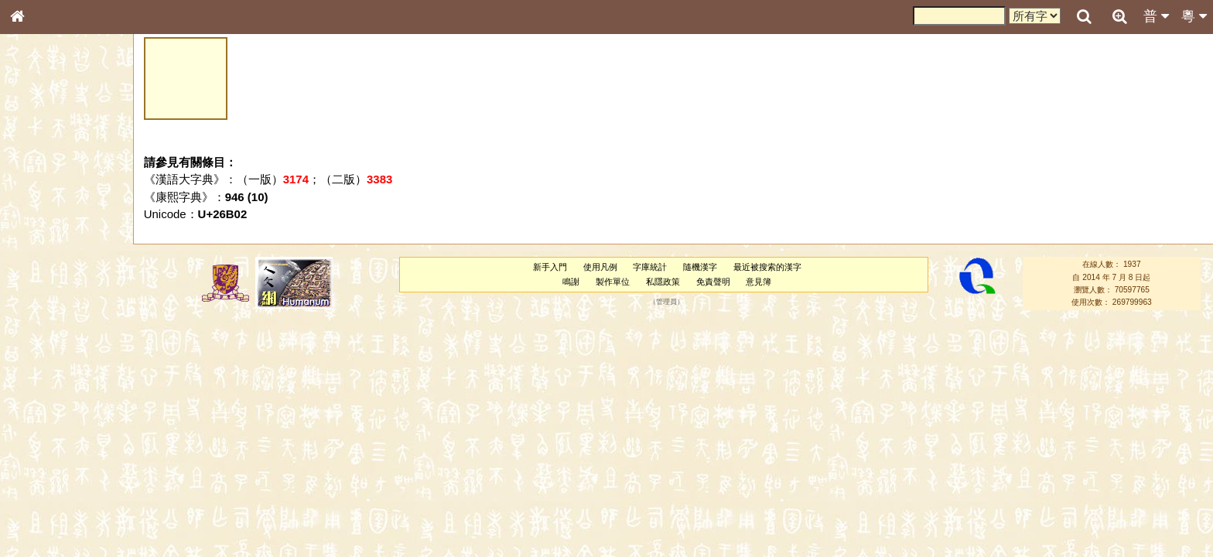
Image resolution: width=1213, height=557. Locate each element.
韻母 (52, 414)
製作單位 (613, 281)
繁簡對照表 (42, 530)
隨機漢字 (700, 267)
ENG (68, 170)
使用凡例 (600, 267)
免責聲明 (713, 281)
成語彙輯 (37, 515)
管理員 (666, 302)
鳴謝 (570, 281)
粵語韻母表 (42, 338)
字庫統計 (650, 267)
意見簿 (758, 281)
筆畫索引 (37, 222)
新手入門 (550, 267)
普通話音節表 (47, 429)
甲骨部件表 (42, 236)
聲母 (31, 414)
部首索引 (37, 207)
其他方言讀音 (47, 444)
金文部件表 (42, 252)
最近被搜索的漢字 (767, 267)
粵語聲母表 (42, 322)
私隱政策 (663, 281)
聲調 (73, 414)
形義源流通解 (47, 266)
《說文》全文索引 (56, 485)
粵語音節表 (42, 307)
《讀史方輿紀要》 (56, 500)
